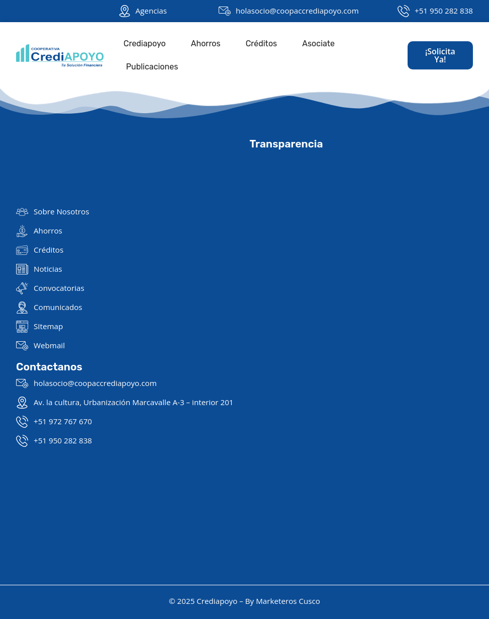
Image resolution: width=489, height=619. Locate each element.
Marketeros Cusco (288, 601)
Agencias (151, 11)
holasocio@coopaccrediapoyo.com (297, 11)
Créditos (261, 43)
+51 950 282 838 (444, 11)
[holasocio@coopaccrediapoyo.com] (225, 11)
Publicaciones (152, 66)
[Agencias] (125, 11)
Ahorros (206, 43)
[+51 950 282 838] (404, 11)
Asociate (318, 43)
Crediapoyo (145, 43)
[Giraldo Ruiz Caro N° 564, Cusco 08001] (361, 278)
